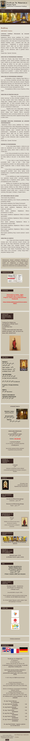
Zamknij (7, 739)
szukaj (11, 10)
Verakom (17, 737)
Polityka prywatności (15, 638)
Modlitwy (10, 30)
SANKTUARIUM (4, 30)
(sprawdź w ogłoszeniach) (9, 396)
